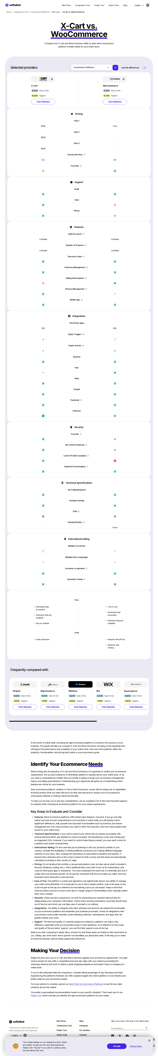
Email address (117, 1029)
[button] (43, 91)
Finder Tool (36, 996)
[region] (79, 701)
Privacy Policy (136, 1046)
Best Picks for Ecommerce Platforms (86, 985)
